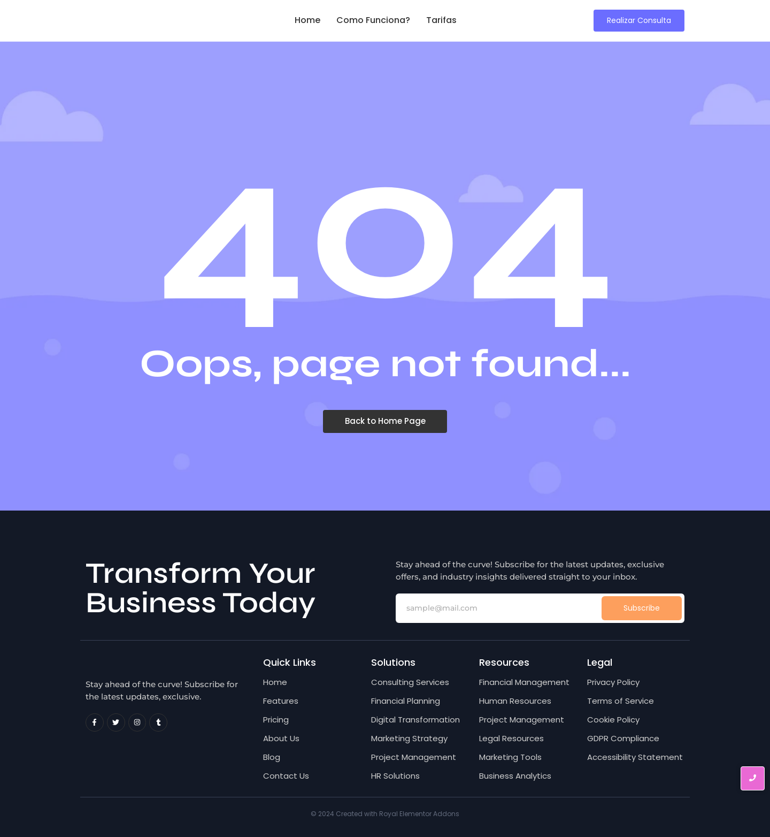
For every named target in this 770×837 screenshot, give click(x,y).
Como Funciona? (373, 20)
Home (307, 20)
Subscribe (641, 608)
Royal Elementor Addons (419, 813)
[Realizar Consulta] (639, 21)
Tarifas (441, 20)
